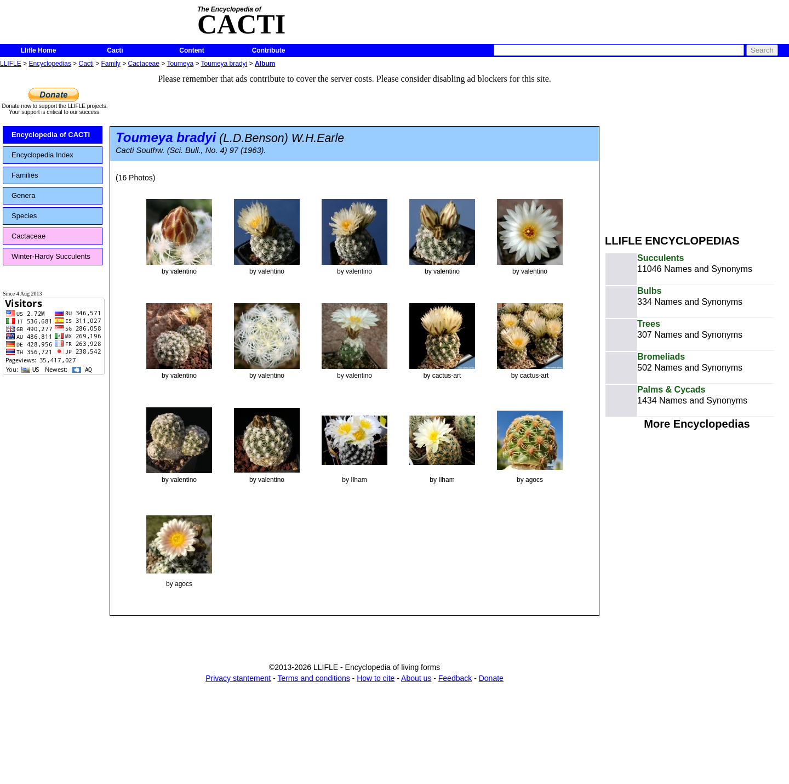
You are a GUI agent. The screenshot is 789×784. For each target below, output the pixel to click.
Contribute (268, 50)
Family (111, 63)
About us (416, 678)
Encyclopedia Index (42, 155)
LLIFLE (10, 63)
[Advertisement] (697, 147)
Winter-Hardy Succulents (51, 256)
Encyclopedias (49, 63)
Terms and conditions (313, 678)
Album (265, 63)
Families (25, 175)
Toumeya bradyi (224, 63)
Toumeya (180, 63)
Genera (23, 195)
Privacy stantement (238, 678)
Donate (491, 678)
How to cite (376, 678)
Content (191, 50)
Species (24, 216)
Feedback (455, 678)
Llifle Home (38, 50)
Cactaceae (143, 63)
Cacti (115, 50)
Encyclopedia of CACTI (51, 134)
